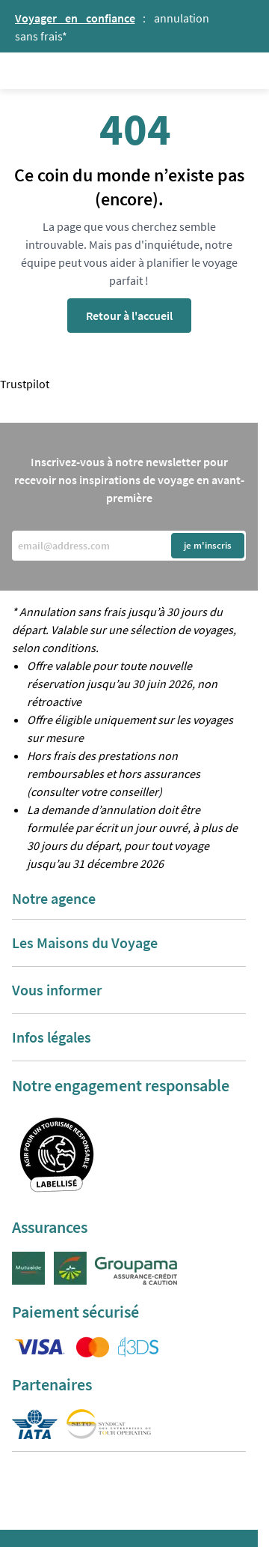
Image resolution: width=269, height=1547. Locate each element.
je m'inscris (208, 545)
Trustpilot (24, 383)
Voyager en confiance (75, 17)
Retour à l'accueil (129, 315)
